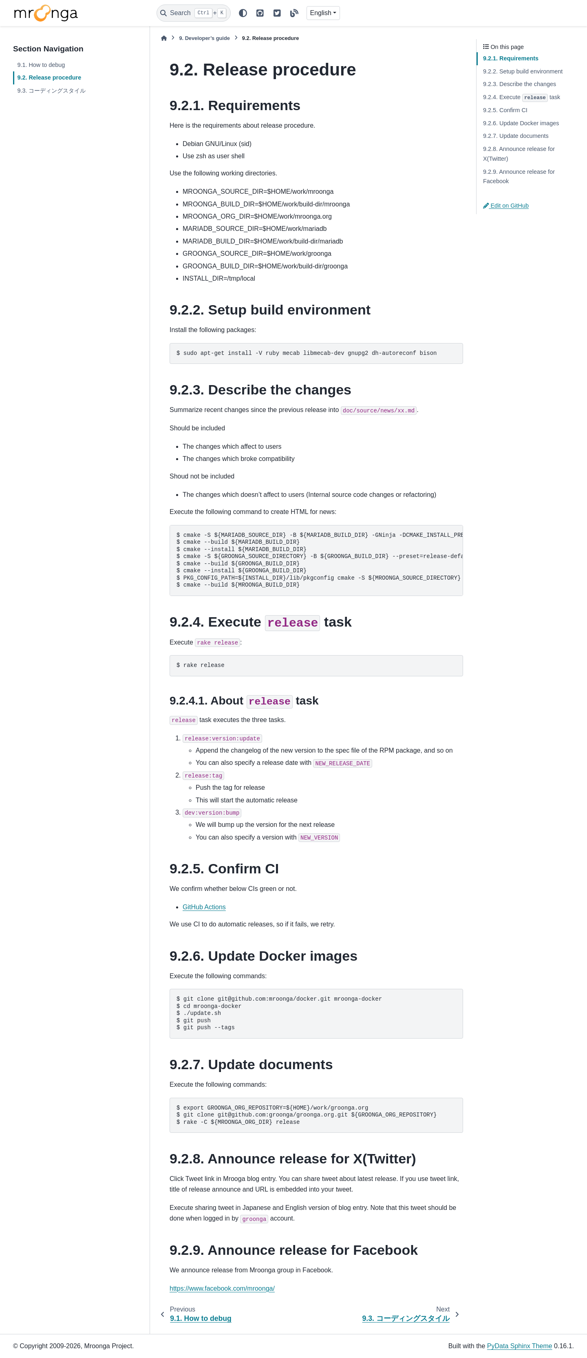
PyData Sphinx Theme (519, 1345)
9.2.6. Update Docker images (521, 123)
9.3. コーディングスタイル (51, 90)
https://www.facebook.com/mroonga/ (222, 1288)
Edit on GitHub (506, 205)
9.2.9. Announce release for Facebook (519, 176)
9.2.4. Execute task (521, 98)
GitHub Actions (204, 907)
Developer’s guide (204, 38)
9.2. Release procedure (49, 77)
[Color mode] (243, 13)
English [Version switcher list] (320, 12)
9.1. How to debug (41, 65)
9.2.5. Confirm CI (505, 110)
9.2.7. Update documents (516, 136)
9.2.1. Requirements (510, 58)
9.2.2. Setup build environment (523, 71)
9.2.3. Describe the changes (519, 84)
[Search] (194, 13)
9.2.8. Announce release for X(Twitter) (519, 154)
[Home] (164, 38)
